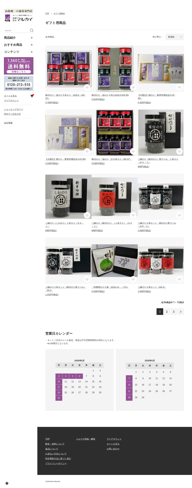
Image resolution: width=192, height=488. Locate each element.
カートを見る (18, 96)
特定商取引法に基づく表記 (58, 458)
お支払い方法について (56, 454)
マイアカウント (11, 100)
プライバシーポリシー (56, 463)
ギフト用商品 (59, 13)
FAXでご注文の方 (12, 114)
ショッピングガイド (13, 109)
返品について (51, 449)
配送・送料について (55, 444)
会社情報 (8, 123)
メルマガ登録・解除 (85, 439)
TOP (47, 13)
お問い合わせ (113, 449)
